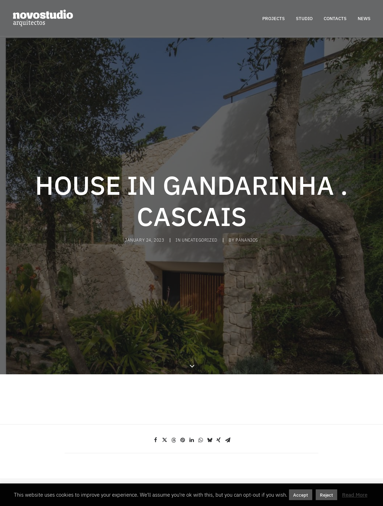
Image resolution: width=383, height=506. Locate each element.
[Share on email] (227, 404)
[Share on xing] (218, 404)
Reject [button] (326, 494)
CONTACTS (335, 18)
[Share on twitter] (164, 404)
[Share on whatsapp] (200, 404)
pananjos (247, 222)
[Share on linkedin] (191, 404)
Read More (354, 494)
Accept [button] (300, 494)
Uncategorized (200, 222)
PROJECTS (273, 18)
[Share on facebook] (155, 404)
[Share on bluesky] (209, 404)
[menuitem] (276, 18)
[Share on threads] (173, 404)
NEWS (364, 18)
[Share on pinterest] (182, 404)
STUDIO (304, 18)
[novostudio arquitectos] (42, 18)
